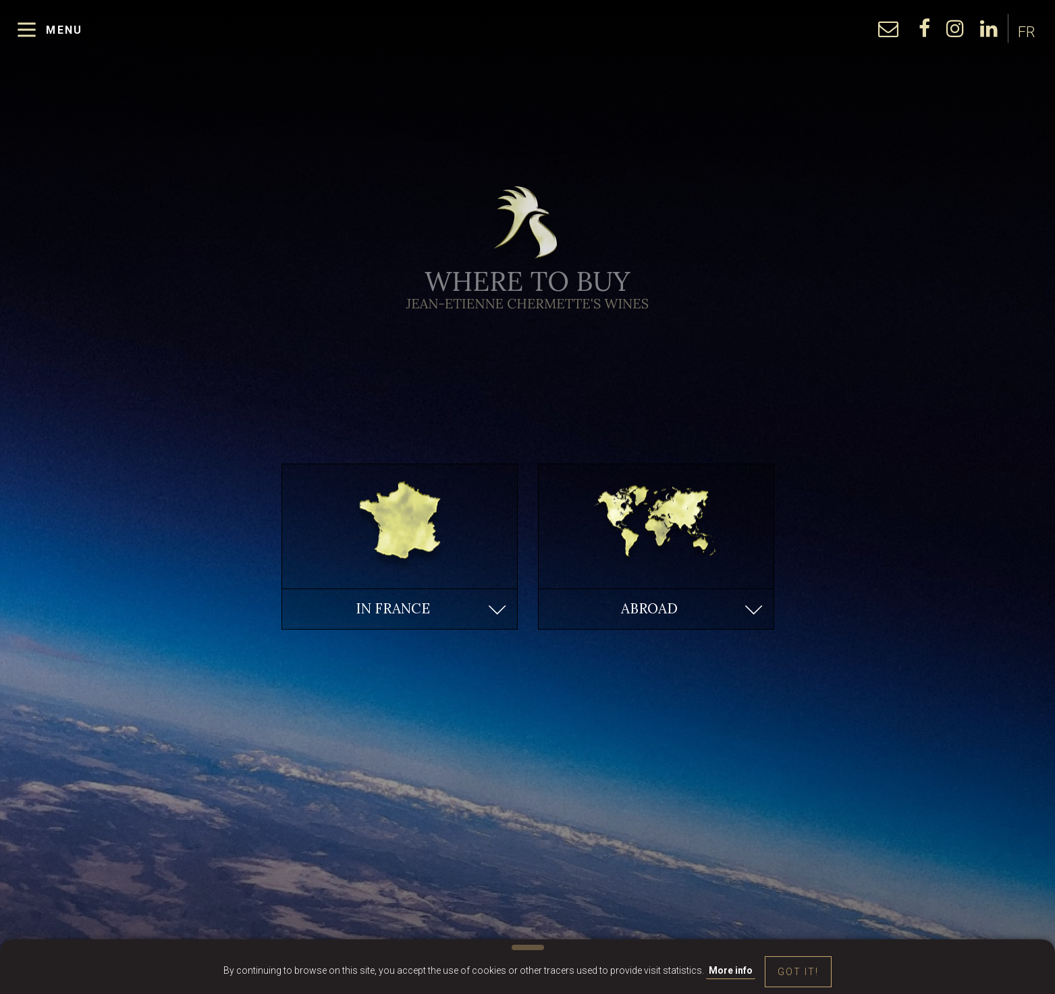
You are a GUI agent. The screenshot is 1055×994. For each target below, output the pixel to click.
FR (1026, 35)
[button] (399, 609)
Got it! (798, 971)
